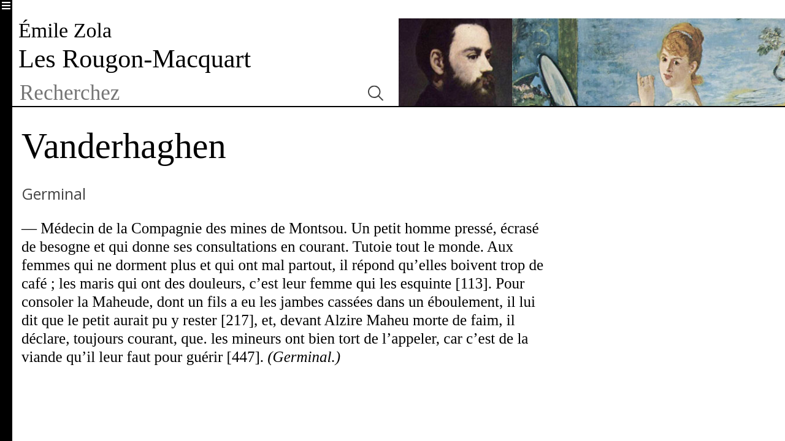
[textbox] (185, 93)
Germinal (53, 193)
